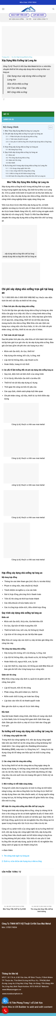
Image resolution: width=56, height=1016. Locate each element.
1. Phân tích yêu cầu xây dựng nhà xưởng (23, 136)
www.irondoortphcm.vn (12, 994)
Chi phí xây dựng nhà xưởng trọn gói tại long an (24, 134)
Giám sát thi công (15, 160)
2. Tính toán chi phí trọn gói (18, 139)
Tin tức (29, 19)
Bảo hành (12, 163)
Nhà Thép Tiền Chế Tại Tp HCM (14, 909)
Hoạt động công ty (40, 19)
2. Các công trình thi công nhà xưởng (22, 171)
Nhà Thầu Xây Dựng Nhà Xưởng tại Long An (22, 131)
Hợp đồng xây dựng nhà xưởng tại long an (21, 147)
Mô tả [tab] (6, 114)
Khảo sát (12, 155)
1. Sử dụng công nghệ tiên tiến (19, 168)
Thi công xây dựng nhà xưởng (19, 158)
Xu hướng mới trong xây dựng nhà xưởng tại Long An (26, 166)
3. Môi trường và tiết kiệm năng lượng (22, 173)
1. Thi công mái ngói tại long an (15, 856)
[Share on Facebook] (4, 100)
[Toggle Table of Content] (49, 127)
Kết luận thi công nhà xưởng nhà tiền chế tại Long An (27, 176)
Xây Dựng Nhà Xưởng (16, 19)
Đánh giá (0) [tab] (9, 119)
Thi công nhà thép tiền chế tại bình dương (42, 910)
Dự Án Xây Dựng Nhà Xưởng (22, 57)
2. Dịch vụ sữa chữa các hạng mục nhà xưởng (22, 861)
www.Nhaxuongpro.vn (11, 989)
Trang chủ (5, 57)
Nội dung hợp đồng (15, 149)
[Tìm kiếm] (53, 9)
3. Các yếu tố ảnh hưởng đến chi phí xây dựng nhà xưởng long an (30, 143)
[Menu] (3, 9)
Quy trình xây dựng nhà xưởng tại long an (21, 152)
